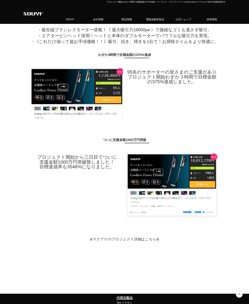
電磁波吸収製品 (155, 19)
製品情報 (126, 19)
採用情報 (212, 19)
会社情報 (98, 19)
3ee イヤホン (124, 302)
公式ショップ (183, 19)
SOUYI (70, 19)
